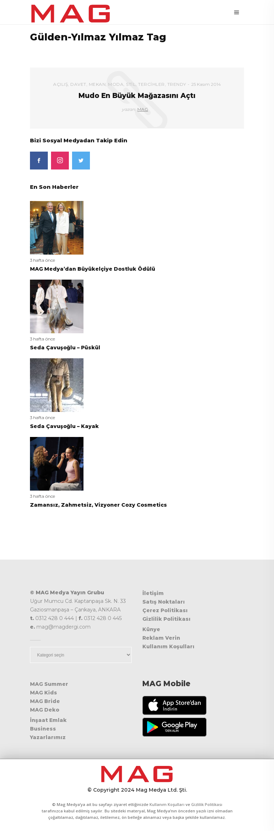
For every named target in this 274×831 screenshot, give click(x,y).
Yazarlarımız (48, 737)
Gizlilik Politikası (166, 619)
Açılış (60, 84)
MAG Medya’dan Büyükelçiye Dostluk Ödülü (92, 269)
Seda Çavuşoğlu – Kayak (64, 426)
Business (43, 729)
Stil (131, 84)
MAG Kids (43, 692)
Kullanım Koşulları (168, 646)
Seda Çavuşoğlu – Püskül (65, 347)
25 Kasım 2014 (206, 84)
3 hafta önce (42, 260)
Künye (151, 629)
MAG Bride (45, 701)
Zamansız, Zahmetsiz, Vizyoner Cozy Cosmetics (98, 505)
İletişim (153, 593)
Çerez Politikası (165, 610)
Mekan (97, 84)
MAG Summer (49, 684)
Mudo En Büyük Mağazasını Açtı (137, 96)
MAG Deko (44, 710)
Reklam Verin (161, 638)
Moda (115, 84)
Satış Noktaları (163, 602)
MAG (142, 109)
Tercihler (151, 84)
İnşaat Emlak (48, 720)
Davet (78, 84)
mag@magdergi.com (63, 627)
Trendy (176, 84)
